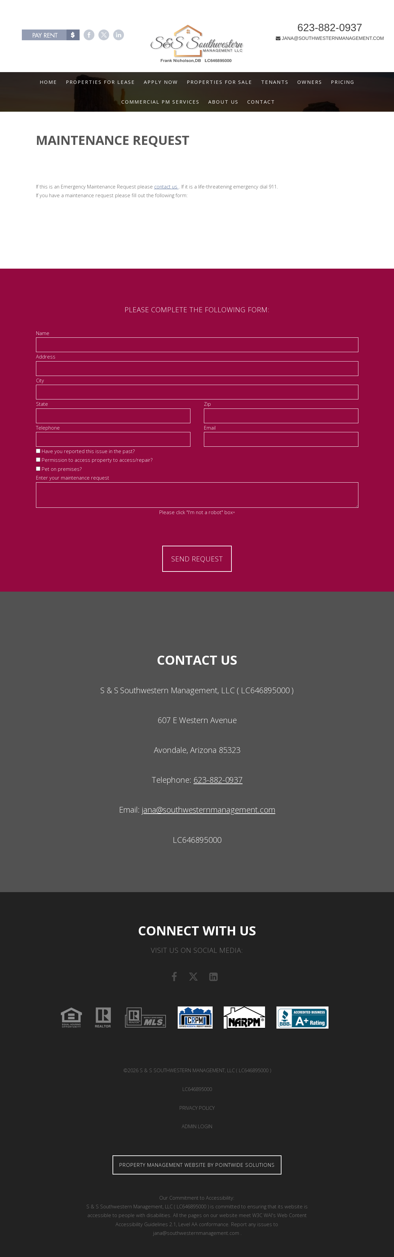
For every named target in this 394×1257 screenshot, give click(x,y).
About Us (223, 101)
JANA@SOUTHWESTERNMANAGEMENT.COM (321, 40)
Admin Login (197, 1126)
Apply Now (161, 81)
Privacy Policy (197, 1107)
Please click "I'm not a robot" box (197, 512)
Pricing (342, 81)
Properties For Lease (100, 81)
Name (42, 333)
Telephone (48, 427)
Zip (207, 403)
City (40, 380)
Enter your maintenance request (72, 477)
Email (210, 427)
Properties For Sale (219, 81)
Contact (261, 101)
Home (48, 81)
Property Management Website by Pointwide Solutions (197, 1164)
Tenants (275, 81)
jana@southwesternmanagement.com (208, 809)
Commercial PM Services (160, 101)
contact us (166, 186)
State (42, 403)
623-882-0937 (321, 30)
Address (45, 356)
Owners (309, 81)
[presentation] (197, 530)
